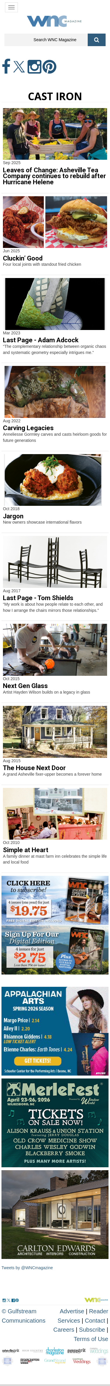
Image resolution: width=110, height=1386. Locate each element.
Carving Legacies (28, 428)
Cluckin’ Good (23, 258)
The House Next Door (34, 768)
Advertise (72, 1311)
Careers (63, 1329)
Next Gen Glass (25, 685)
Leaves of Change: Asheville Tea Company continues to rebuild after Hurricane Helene (54, 176)
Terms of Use (91, 1339)
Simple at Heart (25, 850)
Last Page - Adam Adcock (41, 340)
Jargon (13, 516)
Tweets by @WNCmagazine (27, 1267)
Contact (95, 1320)
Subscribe (93, 1329)
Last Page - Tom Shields (38, 598)
